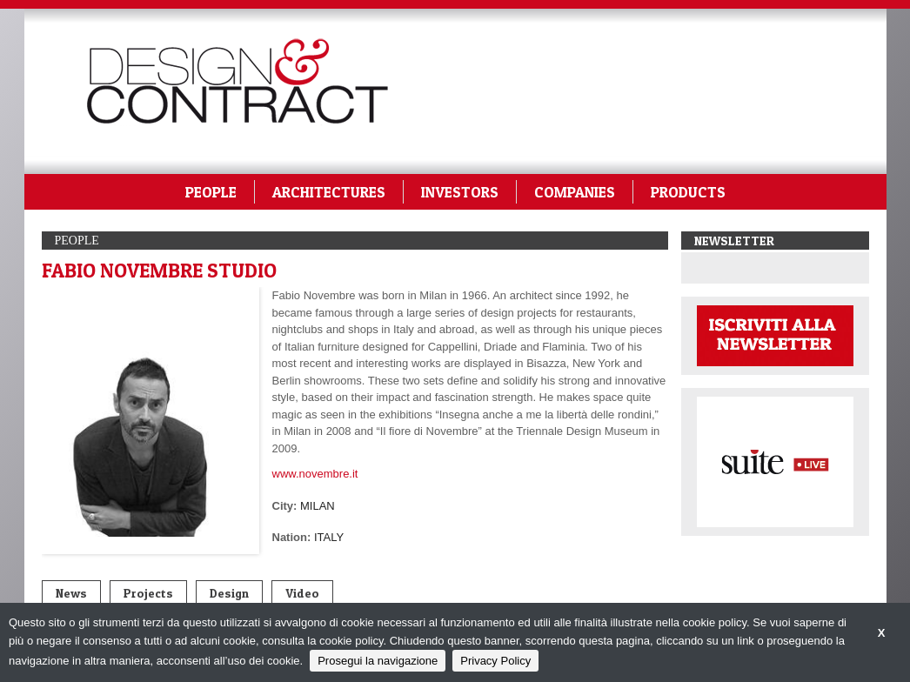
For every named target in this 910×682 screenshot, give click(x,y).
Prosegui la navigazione (378, 660)
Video (302, 592)
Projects (148, 592)
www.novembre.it (315, 473)
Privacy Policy (495, 660)
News (71, 592)
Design (229, 592)
